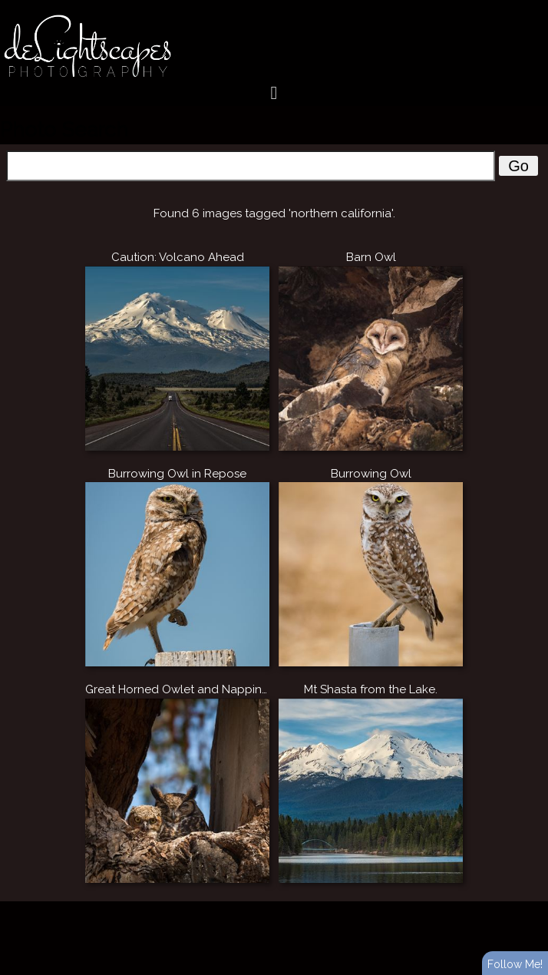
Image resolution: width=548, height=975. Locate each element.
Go (518, 165)
